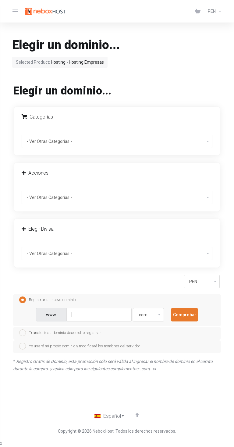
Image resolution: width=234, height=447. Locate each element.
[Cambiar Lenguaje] (109, 416)
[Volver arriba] (137, 414)
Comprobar (184, 314)
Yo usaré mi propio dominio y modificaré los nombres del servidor (79, 346)
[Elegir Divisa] (213, 11)
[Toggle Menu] (15, 11)
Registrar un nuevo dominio (47, 299)
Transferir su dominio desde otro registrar (60, 332)
